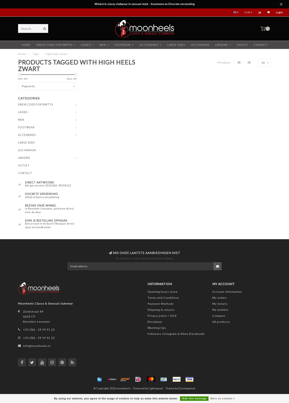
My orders (219, 297)
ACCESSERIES (149, 45)
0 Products (224, 62)
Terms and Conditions (163, 297)
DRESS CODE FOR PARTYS (54, 45)
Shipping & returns (161, 309)
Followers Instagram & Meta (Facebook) (176, 333)
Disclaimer (155, 321)
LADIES (86, 45)
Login (279, 12)
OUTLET (242, 45)
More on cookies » (223, 398)
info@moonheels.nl (36, 345)
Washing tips (157, 327)
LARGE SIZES (176, 45)
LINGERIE (221, 45)
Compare (218, 315)
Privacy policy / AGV (162, 315)
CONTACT (260, 45)
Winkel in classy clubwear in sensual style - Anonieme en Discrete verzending (145, 4)
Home (26, 45)
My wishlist (220, 309)
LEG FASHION (200, 45)
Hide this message (194, 398)
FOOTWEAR (123, 45)
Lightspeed (156, 388)
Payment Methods (161, 303)
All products (221, 321)
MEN (103, 45)
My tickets (220, 303)
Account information (227, 291)
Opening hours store (163, 291)
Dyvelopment (186, 388)
